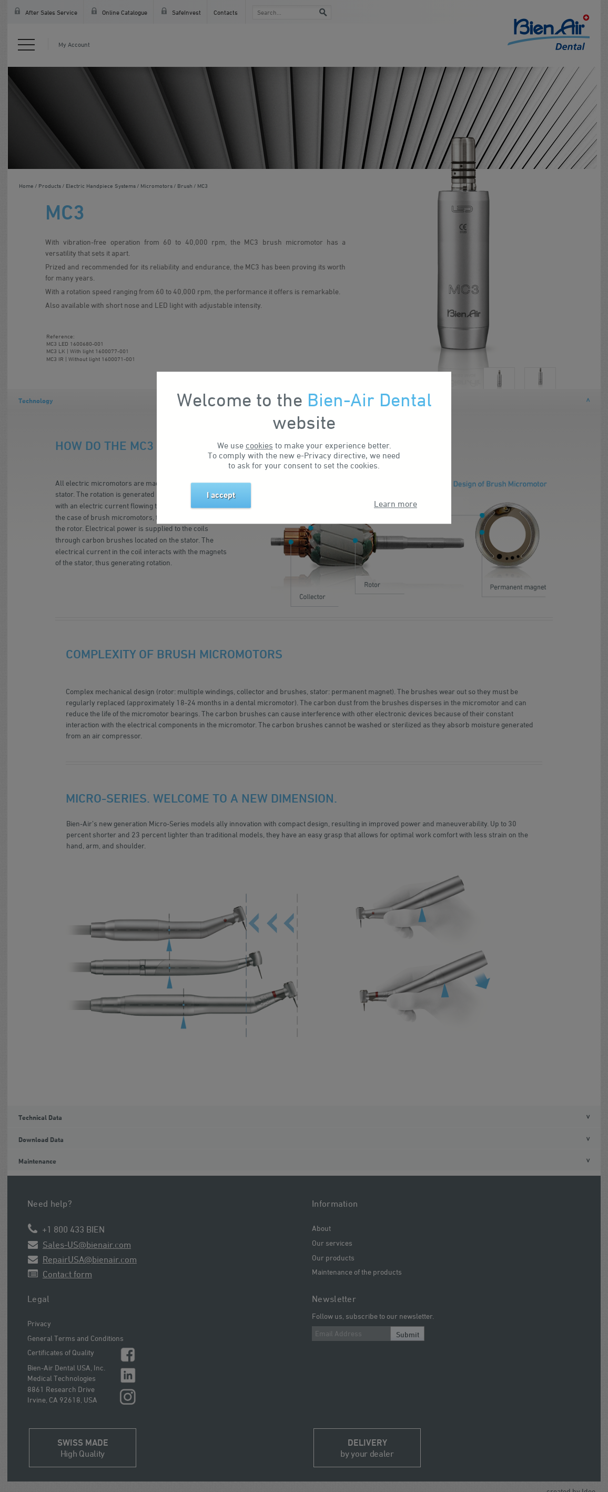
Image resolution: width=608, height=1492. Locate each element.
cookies (259, 445)
